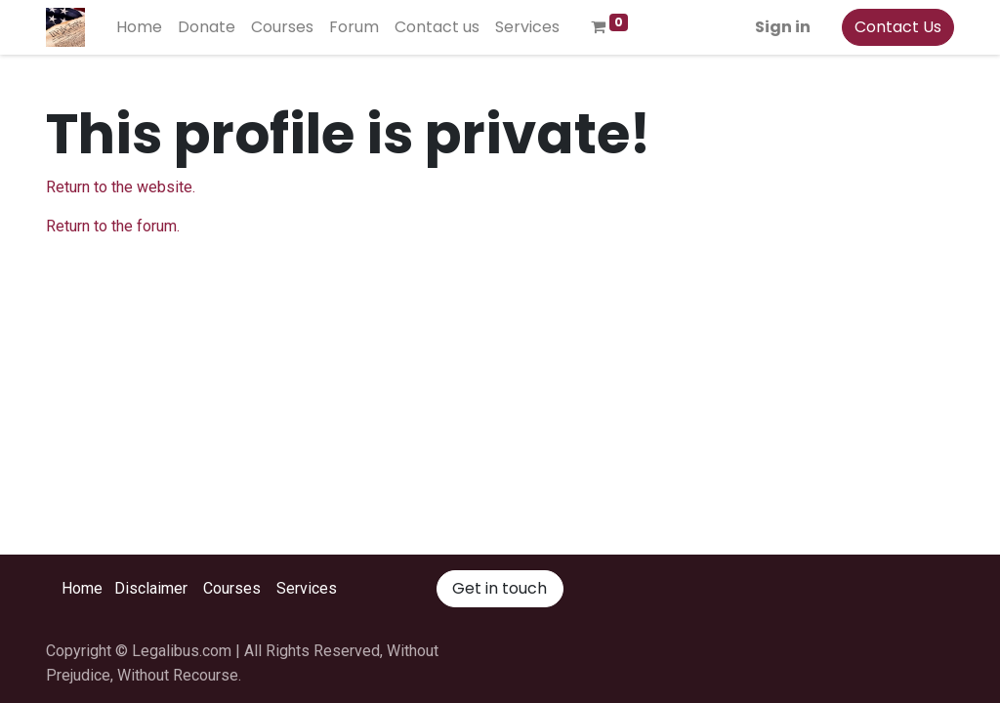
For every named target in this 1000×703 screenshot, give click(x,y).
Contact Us (897, 27)
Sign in (783, 27)
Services (306, 588)
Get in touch (499, 588)
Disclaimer (151, 588)
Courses (232, 588)
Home (82, 588)
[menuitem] (139, 27)
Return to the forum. (113, 226)
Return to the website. (120, 187)
